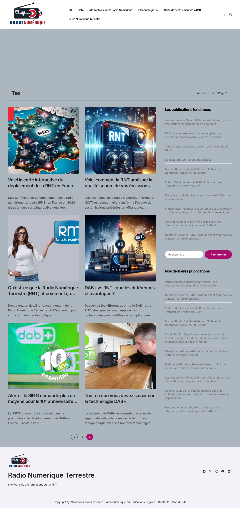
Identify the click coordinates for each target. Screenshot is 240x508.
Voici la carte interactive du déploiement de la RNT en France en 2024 (42, 185)
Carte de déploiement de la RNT (182, 10)
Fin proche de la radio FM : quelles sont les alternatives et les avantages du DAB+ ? (193, 223)
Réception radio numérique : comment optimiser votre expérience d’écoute (196, 353)
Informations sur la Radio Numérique (110, 10)
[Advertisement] (120, 54)
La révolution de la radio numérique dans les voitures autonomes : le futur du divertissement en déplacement (197, 394)
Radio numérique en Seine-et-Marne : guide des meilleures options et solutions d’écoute (195, 366)
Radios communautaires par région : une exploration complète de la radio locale (191, 283)
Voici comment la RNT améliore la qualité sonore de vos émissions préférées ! (118, 185)
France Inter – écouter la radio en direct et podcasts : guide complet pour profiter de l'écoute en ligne (198, 210)
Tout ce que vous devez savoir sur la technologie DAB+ (196, 148)
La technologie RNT (148, 10)
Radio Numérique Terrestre (84, 19)
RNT (71, 10)
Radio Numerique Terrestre (51, 475)
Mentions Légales (144, 502)
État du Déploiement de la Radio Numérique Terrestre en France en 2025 (193, 184)
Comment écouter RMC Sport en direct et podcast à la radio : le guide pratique (198, 236)
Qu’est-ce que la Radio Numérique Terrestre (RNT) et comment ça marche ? (43, 293)
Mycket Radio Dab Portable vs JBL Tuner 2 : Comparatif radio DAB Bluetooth (193, 170)
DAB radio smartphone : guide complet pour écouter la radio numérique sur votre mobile (193, 135)
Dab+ (81, 10)
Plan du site (179, 502)
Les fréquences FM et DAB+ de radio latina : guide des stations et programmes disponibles (197, 122)
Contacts (163, 502)
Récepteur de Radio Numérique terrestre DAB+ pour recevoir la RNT (198, 197)
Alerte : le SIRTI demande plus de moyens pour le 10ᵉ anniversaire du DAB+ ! (41, 401)
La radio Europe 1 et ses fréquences (188, 159)
